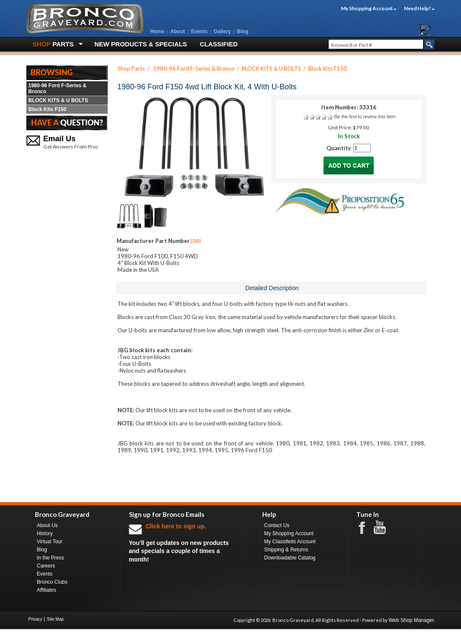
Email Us (59, 138)
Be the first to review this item (364, 116)
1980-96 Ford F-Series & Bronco (58, 88)
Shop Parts (131, 68)
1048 (195, 241)
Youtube (384, 527)
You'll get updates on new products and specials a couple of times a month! (182, 542)
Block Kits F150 (47, 109)
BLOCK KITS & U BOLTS (58, 100)
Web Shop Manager (411, 620)
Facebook (366, 527)
